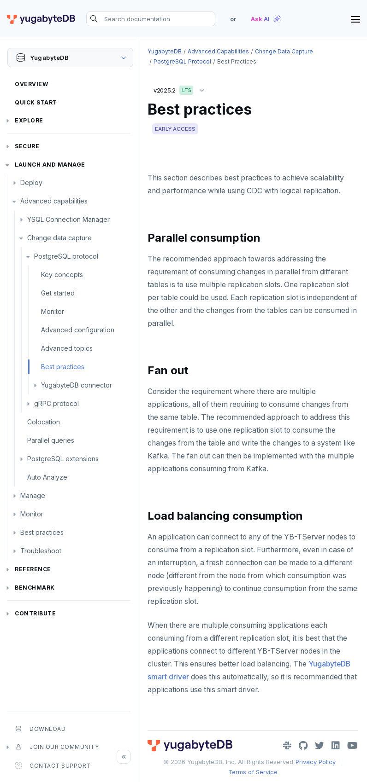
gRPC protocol (56, 403)
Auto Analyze (47, 477)
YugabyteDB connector (76, 385)
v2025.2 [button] (181, 88)
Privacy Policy (316, 761)
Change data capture (59, 238)
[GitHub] (303, 745)
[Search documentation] (150, 19)
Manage (32, 495)
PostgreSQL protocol (66, 256)
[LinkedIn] (335, 745)
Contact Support (53, 765)
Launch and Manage (50, 164)
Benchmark (35, 587)
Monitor (52, 311)
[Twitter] (319, 745)
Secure (27, 146)
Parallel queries (50, 440)
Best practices (62, 367)
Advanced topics (67, 348)
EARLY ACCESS (175, 129)
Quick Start (36, 102)
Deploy (31, 182)
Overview (31, 84)
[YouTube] (352, 745)
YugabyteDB (165, 51)
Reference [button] (33, 569)
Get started (58, 293)
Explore (29, 120)
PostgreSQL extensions (63, 459)
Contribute (35, 613)
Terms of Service (253, 772)
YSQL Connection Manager (68, 219)
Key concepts (62, 274)
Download (40, 728)
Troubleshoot (40, 551)
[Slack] (287, 745)
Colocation (43, 422)
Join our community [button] (57, 747)
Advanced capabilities (54, 201)
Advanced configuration (77, 330)
